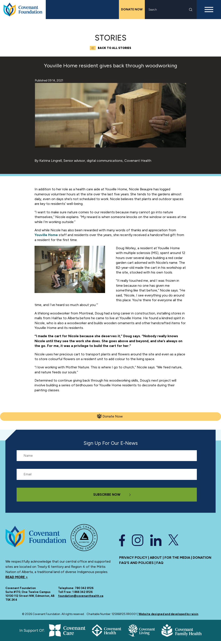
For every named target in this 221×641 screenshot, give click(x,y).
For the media (177, 557)
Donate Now (132, 9)
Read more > (16, 577)
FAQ (159, 563)
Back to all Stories (110, 48)
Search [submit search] (190, 9)
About (156, 557)
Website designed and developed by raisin (168, 614)
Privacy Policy (133, 557)
